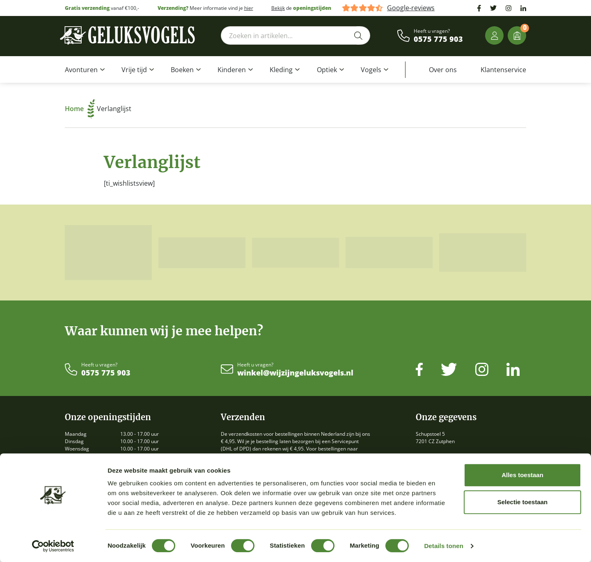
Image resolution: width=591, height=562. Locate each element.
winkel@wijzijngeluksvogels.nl (295, 373)
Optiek (327, 69)
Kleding (281, 69)
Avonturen (81, 69)
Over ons (443, 69)
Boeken (182, 69)
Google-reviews (411, 8)
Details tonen (443, 545)
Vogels (371, 69)
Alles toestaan (522, 474)
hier (248, 8)
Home (80, 108)
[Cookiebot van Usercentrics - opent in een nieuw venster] (53, 546)
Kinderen (232, 69)
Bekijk (278, 8)
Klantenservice (503, 69)
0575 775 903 (438, 39)
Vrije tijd (134, 69)
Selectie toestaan (522, 501)
